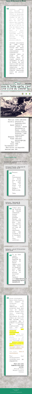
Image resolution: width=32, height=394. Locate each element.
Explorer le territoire (18, 126)
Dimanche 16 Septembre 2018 (20, 122)
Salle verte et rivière (20, 134)
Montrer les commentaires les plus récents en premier (15, 162)
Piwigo (16, 390)
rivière (17, 120)
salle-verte (23, 120)
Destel (25, 127)
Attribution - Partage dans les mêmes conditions (16, 347)
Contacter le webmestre (16, 392)
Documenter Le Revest (20, 129)
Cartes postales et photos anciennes (21, 131)
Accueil (5, 84)
